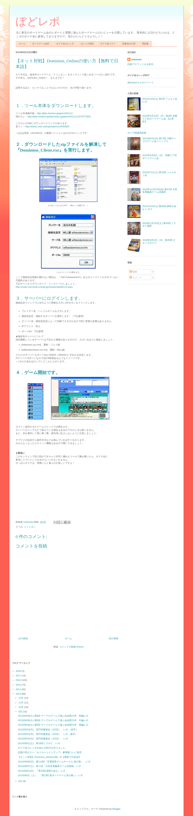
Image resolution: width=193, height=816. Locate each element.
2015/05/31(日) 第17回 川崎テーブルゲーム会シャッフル (159, 140)
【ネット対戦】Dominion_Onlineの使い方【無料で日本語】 (49, 757)
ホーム (22, 43)
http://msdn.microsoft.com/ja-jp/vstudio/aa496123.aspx (44, 287)
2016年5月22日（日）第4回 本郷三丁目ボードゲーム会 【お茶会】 (159, 118)
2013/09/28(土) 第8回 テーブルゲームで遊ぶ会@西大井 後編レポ (53, 724)
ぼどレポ (38, 22)
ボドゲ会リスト (108, 43)
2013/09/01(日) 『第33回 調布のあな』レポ (41, 770)
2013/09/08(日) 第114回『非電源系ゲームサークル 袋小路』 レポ (54, 761)
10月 (21, 707)
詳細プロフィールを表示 (140, 64)
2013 (19, 693)
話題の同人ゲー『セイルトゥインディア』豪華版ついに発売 (50, 752)
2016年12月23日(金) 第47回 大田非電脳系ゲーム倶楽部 (159, 191)
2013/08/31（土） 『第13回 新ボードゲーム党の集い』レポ (50, 775)
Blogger (116, 808)
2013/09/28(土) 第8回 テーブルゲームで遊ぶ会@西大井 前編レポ (53, 715)
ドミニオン (30, 527)
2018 (19, 671)
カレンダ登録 (87, 43)
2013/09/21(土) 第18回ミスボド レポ (39, 743)
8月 (21, 781)
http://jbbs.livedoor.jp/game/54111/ (55, 113)
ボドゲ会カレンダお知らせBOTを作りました (41, 747)
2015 (19, 684)
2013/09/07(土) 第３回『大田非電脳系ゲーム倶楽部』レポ (49, 766)
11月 (21, 702)
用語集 (145, 43)
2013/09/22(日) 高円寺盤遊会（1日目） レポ (43, 738)
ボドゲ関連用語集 (136, 132)
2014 (19, 689)
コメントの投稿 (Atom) (71, 646)
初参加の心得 (128, 43)
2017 (19, 675)
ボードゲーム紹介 (41, 43)
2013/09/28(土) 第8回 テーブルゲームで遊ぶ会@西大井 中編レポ (53, 720)
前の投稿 (113, 638)
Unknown (136, 59)
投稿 (133, 271)
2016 (19, 680)
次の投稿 (23, 638)
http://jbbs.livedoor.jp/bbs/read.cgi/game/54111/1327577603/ (59, 116)
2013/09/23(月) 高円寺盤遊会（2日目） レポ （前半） (48, 729)
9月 (21, 711)
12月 (21, 697)
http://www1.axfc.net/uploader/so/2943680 (47, 126)
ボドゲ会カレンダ (65, 43)
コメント (136, 277)
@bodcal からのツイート (140, 82)
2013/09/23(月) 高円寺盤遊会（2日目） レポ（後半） (47, 734)
